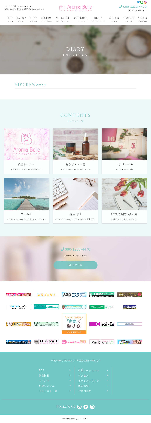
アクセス (75, 266)
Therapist (62, 19)
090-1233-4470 (133, 7)
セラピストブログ (88, 380)
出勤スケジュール (88, 370)
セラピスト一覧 (48, 391)
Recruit (128, 19)
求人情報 (83, 386)
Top (10, 19)
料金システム (47, 386)
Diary (98, 19)
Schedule (80, 19)
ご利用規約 (84, 391)
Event (21, 19)
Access (114, 19)
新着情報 (44, 375)
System (46, 19)
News (33, 19)
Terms (142, 19)
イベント (44, 380)
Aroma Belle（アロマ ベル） (76, 419)
